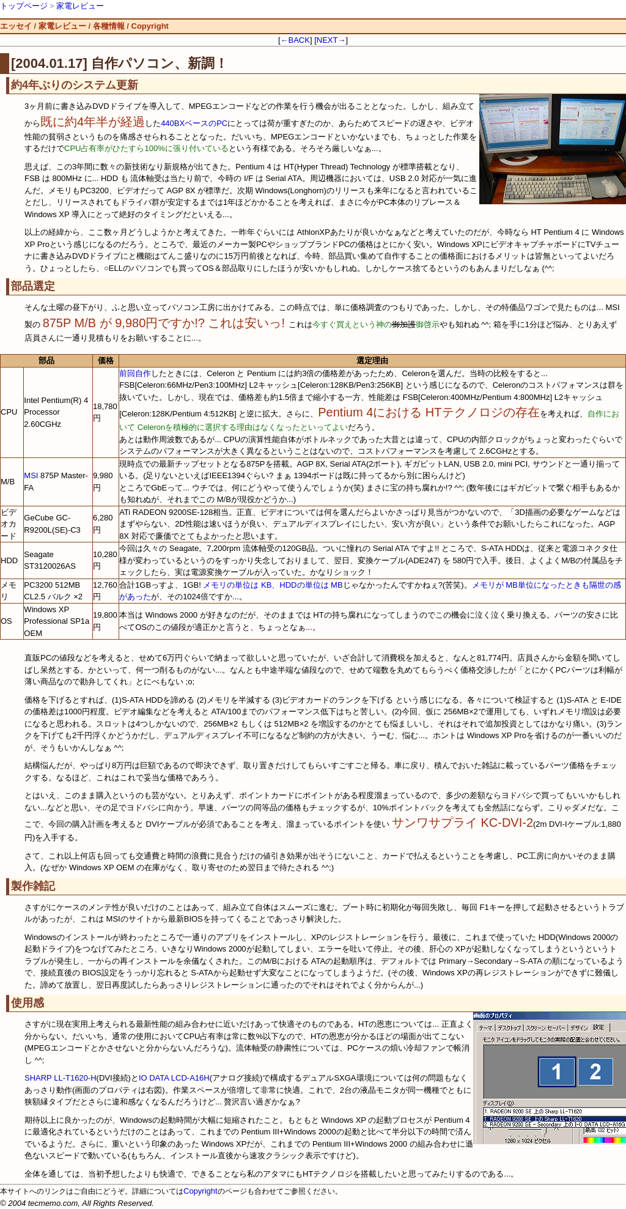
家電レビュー (80, 5)
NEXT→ (331, 40)
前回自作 (135, 373)
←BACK (295, 40)
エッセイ (16, 26)
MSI (31, 475)
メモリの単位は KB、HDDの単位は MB (272, 585)
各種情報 (109, 26)
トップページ (24, 5)
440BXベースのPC (194, 123)
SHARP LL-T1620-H (60, 1077)
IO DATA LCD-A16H (174, 1077)
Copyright (150, 26)
